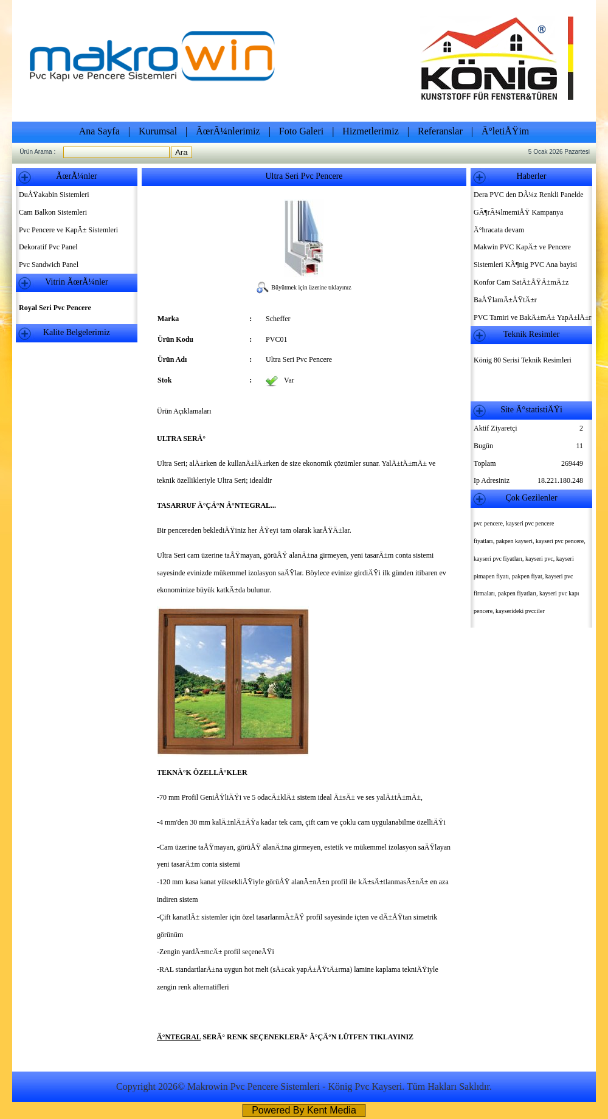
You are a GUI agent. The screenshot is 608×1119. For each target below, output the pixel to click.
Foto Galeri (301, 131)
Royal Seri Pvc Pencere (55, 307)
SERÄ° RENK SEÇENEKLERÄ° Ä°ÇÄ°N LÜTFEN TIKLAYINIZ (307, 1037)
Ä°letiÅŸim (505, 131)
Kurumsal (158, 131)
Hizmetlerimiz (370, 131)
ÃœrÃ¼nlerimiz (228, 131)
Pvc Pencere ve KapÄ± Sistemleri (68, 230)
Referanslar (440, 131)
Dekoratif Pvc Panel (48, 247)
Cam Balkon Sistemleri (53, 212)
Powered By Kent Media (304, 1110)
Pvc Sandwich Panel (48, 264)
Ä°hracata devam (499, 230)
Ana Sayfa (99, 131)
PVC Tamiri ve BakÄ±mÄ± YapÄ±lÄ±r (533, 317)
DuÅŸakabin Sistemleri (54, 194)
